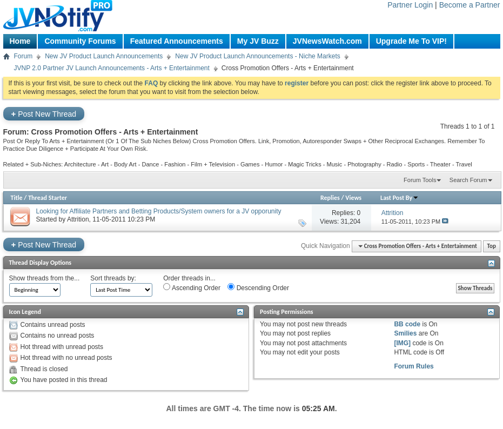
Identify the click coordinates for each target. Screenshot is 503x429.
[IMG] (402, 343)
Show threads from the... (44, 278)
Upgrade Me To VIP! (411, 41)
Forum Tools (420, 180)
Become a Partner (469, 5)
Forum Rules (413, 366)
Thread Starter (47, 198)
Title (17, 198)
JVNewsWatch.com (327, 41)
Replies (330, 198)
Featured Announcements (176, 41)
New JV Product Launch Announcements (104, 56)
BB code (407, 324)
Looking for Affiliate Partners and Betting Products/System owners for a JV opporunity (158, 211)
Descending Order (258, 287)
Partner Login (410, 5)
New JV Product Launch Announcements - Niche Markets (257, 56)
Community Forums (80, 41)
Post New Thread (44, 113)
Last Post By (399, 198)
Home (20, 41)
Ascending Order (191, 287)
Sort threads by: (113, 278)
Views (353, 198)
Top (491, 246)
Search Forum (468, 180)
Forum (23, 56)
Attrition (78, 219)
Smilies (405, 333)
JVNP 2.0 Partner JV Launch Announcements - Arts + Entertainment (112, 68)
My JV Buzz (258, 41)
